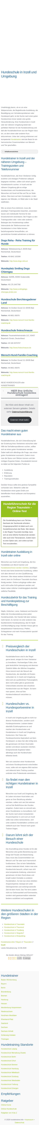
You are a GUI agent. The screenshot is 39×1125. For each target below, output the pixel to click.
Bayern (3, 984)
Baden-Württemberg (9, 980)
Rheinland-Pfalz (7, 1019)
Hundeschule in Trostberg (14, 930)
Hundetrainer (16, 139)
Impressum (29, 1120)
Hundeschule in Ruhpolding (14, 936)
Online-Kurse (6, 1105)
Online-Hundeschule (9, 1109)
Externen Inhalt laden (20, 420)
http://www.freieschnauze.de (20, 348)
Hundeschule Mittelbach (10, 1072)
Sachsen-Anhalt (7, 1031)
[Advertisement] (19, 47)
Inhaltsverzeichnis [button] (10, 152)
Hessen (4, 1003)
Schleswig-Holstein (8, 1035)
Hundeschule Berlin (8, 1057)
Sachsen (4, 1027)
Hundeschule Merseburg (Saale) (13, 1053)
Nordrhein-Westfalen (9, 1015)
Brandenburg (6, 992)
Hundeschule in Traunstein (14, 924)
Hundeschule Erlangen (9, 1088)
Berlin (3, 988)
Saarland (4, 1023)
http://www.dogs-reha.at (19, 261)
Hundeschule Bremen (9, 1065)
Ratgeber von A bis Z (9, 1113)
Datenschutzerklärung (22, 412)
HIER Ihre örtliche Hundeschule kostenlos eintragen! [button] (19, 392)
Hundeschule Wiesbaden (10, 1080)
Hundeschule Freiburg (9, 1084)
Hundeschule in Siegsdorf (14, 933)
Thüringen (5, 1039)
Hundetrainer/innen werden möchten (15, 568)
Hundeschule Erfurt (8, 1061)
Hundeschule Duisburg (9, 1076)
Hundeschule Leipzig (9, 1049)
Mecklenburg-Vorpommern (11, 1007)
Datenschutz (19, 1122)
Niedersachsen (6, 1011)
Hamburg (4, 1000)
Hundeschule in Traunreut (14, 927)
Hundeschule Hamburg (10, 1068)
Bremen (4, 996)
